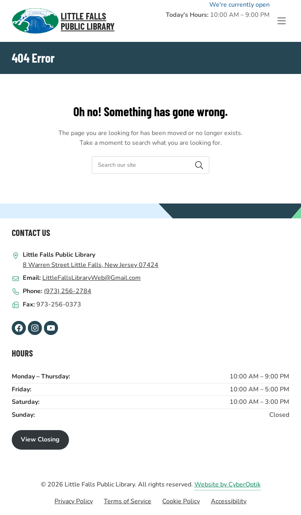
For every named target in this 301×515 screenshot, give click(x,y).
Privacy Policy (73, 501)
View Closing (40, 439)
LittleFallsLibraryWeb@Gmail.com (91, 278)
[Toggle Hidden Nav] (281, 21)
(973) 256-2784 (67, 291)
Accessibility (229, 501)
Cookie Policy (181, 501)
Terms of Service (127, 501)
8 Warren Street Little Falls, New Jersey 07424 (90, 265)
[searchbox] (150, 165)
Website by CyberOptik (227, 484)
